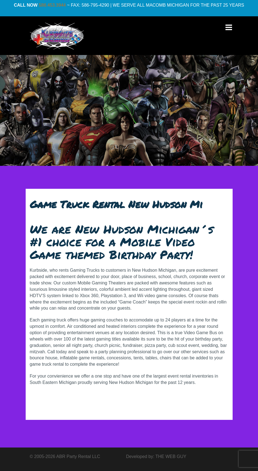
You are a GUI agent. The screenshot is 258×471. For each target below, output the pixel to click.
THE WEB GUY (170, 456)
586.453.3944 (52, 5)
